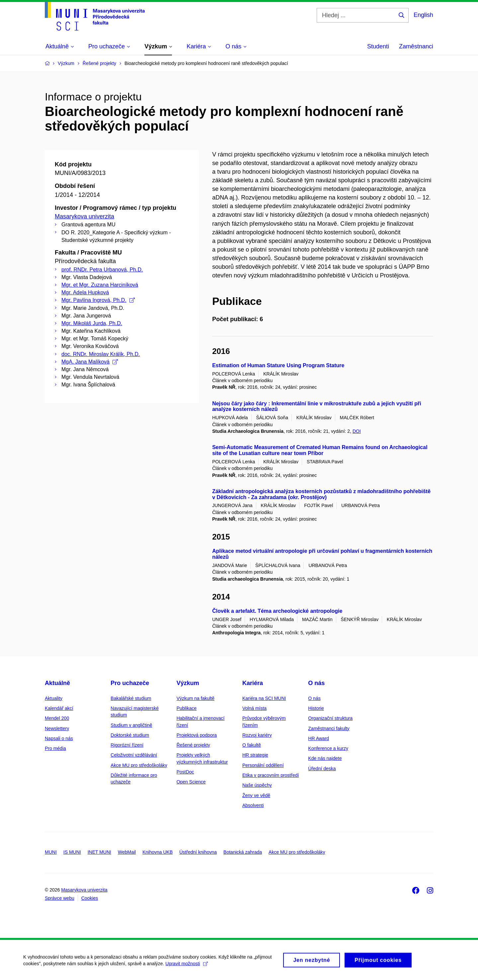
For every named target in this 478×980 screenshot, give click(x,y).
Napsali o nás (59, 738)
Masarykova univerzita (84, 216)
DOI (357, 431)
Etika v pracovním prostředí (270, 775)
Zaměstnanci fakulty (329, 728)
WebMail (127, 852)
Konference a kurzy (328, 748)
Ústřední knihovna (198, 852)
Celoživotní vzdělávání (134, 755)
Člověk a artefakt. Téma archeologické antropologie (277, 611)
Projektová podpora (197, 735)
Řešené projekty (193, 745)
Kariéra (252, 683)
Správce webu (59, 898)
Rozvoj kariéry (257, 735)
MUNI (51, 852)
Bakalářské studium (131, 698)
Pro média (55, 748)
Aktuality (53, 698)
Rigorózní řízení (127, 745)
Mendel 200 (57, 718)
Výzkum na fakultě (195, 698)
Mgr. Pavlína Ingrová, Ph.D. (98, 300)
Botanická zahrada (242, 852)
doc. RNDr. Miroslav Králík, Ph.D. (100, 354)
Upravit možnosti (186, 966)
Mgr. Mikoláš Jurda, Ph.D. (91, 323)
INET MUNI (99, 852)
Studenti (378, 46)
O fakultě (251, 745)
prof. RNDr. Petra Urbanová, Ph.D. (102, 269)
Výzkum (188, 683)
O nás (316, 683)
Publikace (187, 708)
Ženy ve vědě (256, 795)
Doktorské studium (130, 735)
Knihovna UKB (157, 852)
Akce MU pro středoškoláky (139, 765)
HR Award (318, 738)
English (423, 15)
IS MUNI (72, 852)
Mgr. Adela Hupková (85, 292)
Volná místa (254, 708)
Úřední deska (322, 768)
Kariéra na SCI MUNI (264, 698)
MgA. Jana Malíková (89, 362)
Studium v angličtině (131, 725)
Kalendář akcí (59, 708)
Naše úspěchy (257, 785)
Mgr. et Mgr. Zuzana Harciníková (99, 285)
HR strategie (255, 755)
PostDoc (185, 772)
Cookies (89, 898)
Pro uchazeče (130, 683)
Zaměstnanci (416, 46)
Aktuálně (57, 683)
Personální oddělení (263, 765)
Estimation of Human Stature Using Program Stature (278, 365)
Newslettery (57, 728)
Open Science (191, 781)
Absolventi (253, 805)
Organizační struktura (330, 718)
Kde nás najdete (325, 758)
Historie (316, 708)
